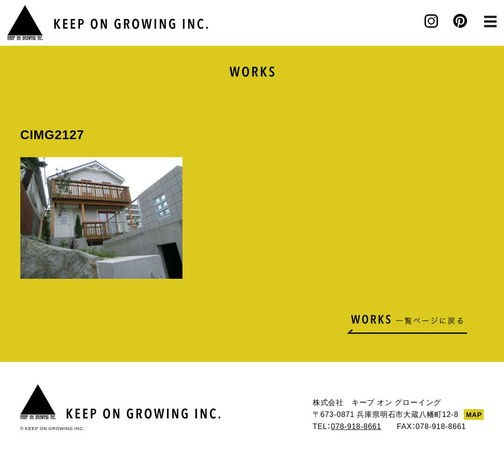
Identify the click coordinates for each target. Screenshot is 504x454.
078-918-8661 (356, 425)
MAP (474, 414)
